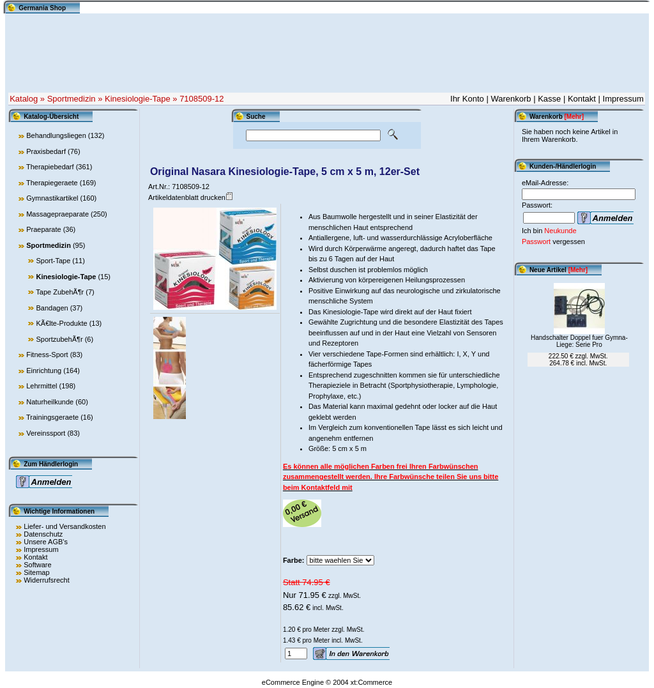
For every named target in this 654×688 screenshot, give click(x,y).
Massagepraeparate (57, 214)
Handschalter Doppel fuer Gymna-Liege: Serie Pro (579, 341)
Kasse (549, 98)
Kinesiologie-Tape (138, 98)
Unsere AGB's (46, 542)
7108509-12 (201, 98)
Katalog (24, 98)
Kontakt (582, 98)
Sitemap (36, 572)
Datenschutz (43, 534)
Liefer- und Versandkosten (64, 526)
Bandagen (52, 308)
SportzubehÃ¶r (59, 339)
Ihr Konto (467, 98)
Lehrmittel (41, 386)
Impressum (623, 98)
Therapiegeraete (52, 183)
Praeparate (43, 229)
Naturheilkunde (49, 402)
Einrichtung (43, 370)
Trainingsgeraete (52, 417)
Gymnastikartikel (52, 198)
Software (37, 565)
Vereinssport (45, 433)
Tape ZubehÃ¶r (60, 292)
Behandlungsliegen (56, 135)
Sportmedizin (71, 98)
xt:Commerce (371, 682)
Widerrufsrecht (47, 580)
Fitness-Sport (47, 354)
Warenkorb (510, 98)
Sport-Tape (53, 260)
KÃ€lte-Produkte (61, 323)
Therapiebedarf (50, 167)
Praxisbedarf (46, 151)
